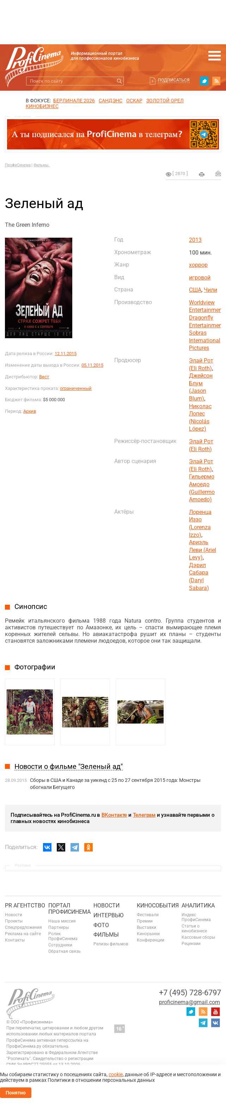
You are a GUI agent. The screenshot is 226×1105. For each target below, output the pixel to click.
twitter (204, 80)
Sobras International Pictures (204, 340)
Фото (101, 925)
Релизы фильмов (110, 944)
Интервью (108, 915)
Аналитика (198, 905)
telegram (203, 1022)
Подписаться (174, 80)
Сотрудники (60, 945)
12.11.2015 (66, 353)
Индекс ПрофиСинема (196, 917)
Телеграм (144, 815)
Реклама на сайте (23, 933)
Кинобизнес (42, 106)
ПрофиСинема (18, 165)
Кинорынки (148, 933)
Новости (13, 914)
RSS (216, 80)
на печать (201, 174)
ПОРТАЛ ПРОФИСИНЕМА (69, 908)
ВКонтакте (114, 815)
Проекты (14, 921)
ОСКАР (134, 100)
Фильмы (106, 934)
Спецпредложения (23, 927)
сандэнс (110, 100)
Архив (29, 411)
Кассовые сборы (198, 937)
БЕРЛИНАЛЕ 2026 (74, 100)
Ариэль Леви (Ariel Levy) (202, 550)
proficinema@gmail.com (189, 1002)
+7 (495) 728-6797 (190, 992)
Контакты (15, 940)
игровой (199, 277)
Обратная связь (64, 951)
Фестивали (148, 914)
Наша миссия (62, 921)
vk (215, 1022)
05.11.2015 (92, 365)
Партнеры (58, 927)
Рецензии (191, 943)
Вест (44, 376)
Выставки (146, 927)
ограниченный (76, 388)
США (195, 290)
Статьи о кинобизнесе (194, 928)
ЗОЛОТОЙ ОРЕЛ (165, 100)
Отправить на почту (218, 173)
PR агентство (25, 905)
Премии (145, 921)
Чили (210, 290)
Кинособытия (158, 905)
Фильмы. (41, 165)
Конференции (150, 940)
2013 (195, 240)
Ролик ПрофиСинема (63, 936)
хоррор (198, 265)
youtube (215, 1011)
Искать (119, 81)
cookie (116, 1074)
